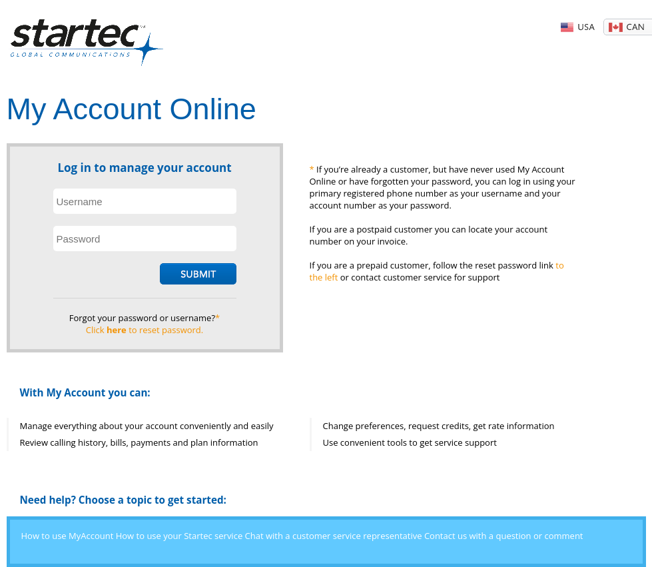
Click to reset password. (144, 330)
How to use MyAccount (67, 536)
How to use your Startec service (179, 536)
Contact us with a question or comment (503, 536)
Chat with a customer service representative (333, 536)
